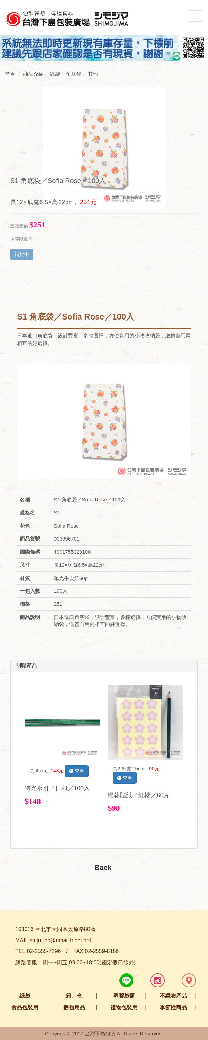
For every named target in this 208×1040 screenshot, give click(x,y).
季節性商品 (173, 1007)
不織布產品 (173, 996)
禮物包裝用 (124, 1007)
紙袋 (24, 996)
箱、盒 (74, 996)
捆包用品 (74, 1007)
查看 (76, 771)
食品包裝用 (24, 1007)
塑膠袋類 (124, 996)
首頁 (10, 74)
